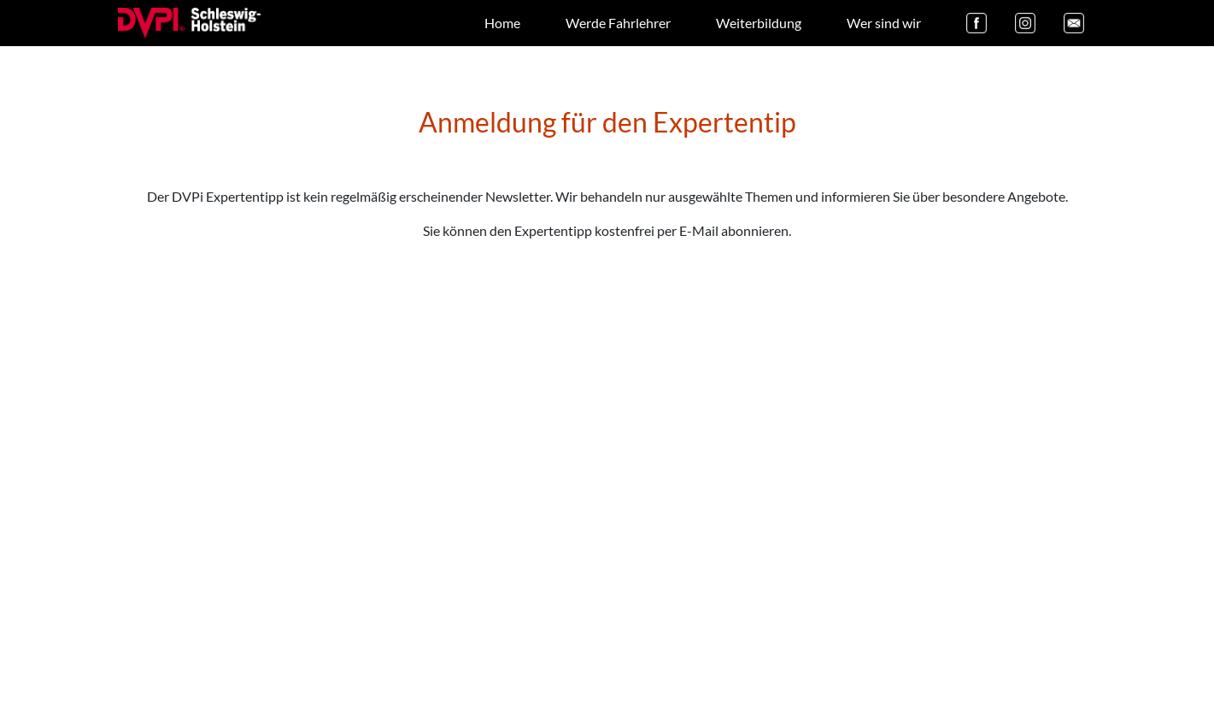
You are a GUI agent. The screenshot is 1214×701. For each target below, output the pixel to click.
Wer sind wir (884, 23)
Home (502, 23)
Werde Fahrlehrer (618, 23)
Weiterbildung (758, 23)
